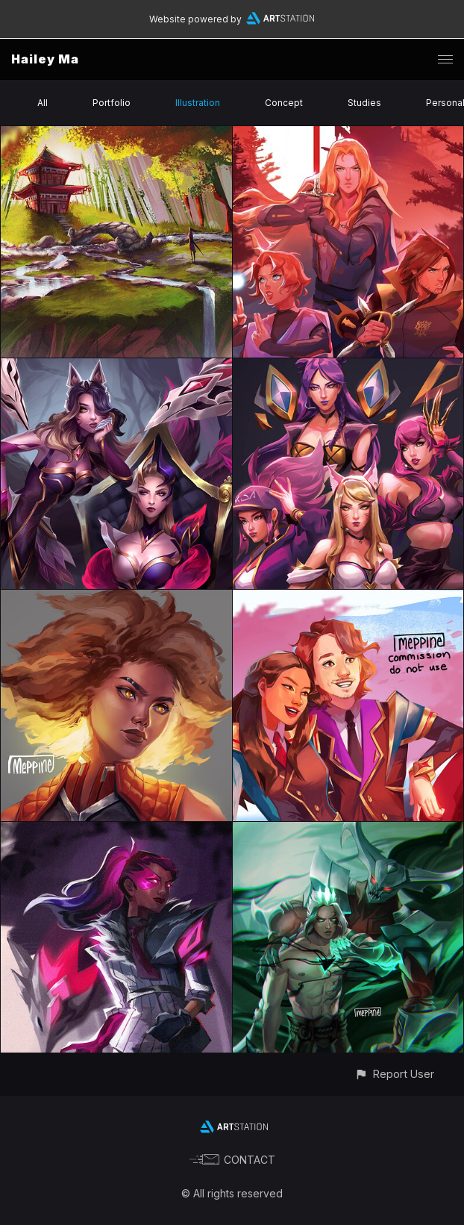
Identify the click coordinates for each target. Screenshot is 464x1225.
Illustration (197, 102)
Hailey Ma (45, 59)
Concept (284, 102)
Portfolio (112, 102)
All (42, 102)
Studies (364, 102)
